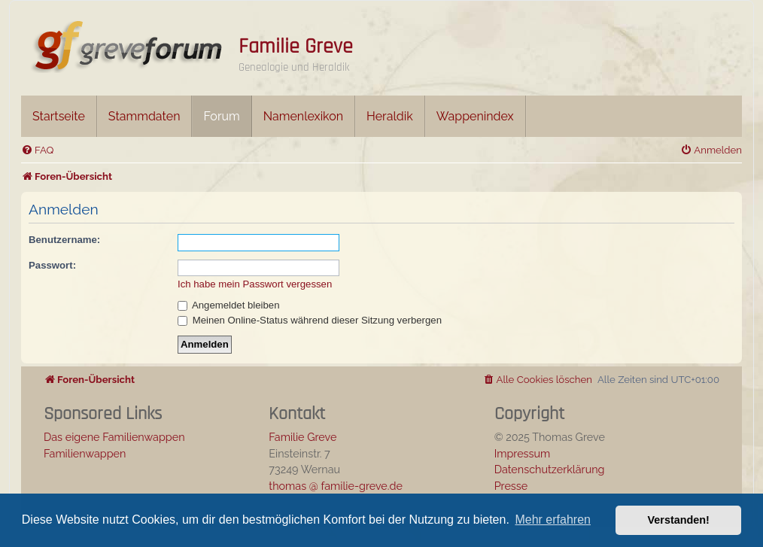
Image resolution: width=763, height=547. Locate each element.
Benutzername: (64, 239)
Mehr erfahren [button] (553, 519)
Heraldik (389, 116)
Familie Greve (296, 46)
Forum (221, 116)
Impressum (522, 453)
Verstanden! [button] (679, 520)
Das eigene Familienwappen (114, 436)
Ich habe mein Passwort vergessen (255, 284)
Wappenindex (475, 116)
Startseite (58, 116)
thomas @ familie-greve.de (336, 485)
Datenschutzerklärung (549, 469)
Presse (511, 485)
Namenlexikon (303, 116)
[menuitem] (37, 150)
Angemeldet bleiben (229, 305)
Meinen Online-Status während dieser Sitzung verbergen (310, 320)
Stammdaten (144, 116)
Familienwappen (85, 453)
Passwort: (52, 265)
